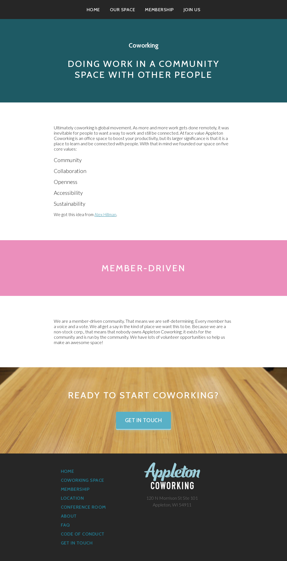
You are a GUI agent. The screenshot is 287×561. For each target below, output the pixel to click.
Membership (159, 9)
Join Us (192, 9)
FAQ (65, 525)
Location (72, 498)
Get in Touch (143, 420)
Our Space (122, 9)
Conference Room (83, 507)
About (69, 516)
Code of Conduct (83, 534)
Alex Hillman (105, 214)
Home (93, 9)
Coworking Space (82, 480)
